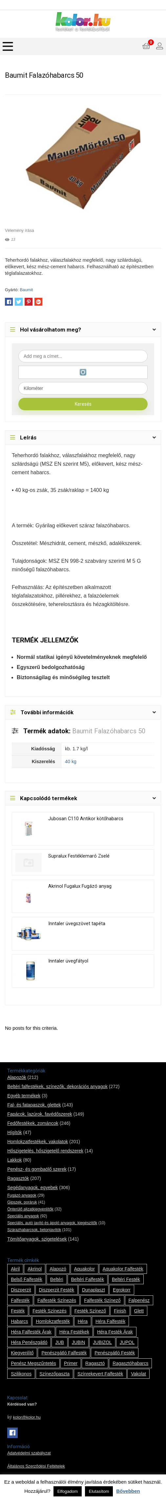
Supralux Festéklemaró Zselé (79, 856)
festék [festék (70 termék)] (18, 1310)
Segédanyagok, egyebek (32, 1187)
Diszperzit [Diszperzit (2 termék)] (21, 1289)
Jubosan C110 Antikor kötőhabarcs (85, 819)
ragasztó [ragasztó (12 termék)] (95, 1363)
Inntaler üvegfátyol (68, 961)
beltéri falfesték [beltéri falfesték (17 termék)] (87, 1279)
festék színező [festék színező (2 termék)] (90, 1310)
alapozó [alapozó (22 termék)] (58, 1268)
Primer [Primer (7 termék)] (70, 1363)
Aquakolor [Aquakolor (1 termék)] (84, 1268)
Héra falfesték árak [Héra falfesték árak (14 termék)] (31, 1331)
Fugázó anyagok (21, 1195)
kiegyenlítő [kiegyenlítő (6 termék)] (22, 1352)
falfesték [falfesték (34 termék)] (20, 1300)
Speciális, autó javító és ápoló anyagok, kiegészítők (52, 1223)
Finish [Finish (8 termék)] (120, 1310)
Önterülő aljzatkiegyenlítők (30, 1209)
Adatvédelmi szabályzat (29, 1453)
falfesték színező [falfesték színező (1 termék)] (102, 1300)
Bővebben (128, 1491)
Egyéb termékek (23, 1095)
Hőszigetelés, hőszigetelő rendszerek (45, 1150)
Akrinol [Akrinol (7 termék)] (35, 1268)
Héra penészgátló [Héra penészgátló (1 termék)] (29, 1342)
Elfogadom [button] (67, 1491)
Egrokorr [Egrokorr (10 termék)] (122, 1289)
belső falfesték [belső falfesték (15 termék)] (26, 1279)
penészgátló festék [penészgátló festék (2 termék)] (114, 1352)
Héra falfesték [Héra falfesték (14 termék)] (110, 1321)
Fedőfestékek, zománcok (32, 1123)
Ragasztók (18, 1178)
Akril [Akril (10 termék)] (15, 1268)
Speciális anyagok (23, 1216)
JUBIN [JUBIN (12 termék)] (78, 1342)
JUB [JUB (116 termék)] (59, 1342)
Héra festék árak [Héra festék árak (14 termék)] (115, 1331)
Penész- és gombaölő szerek (37, 1169)
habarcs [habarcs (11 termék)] (19, 1321)
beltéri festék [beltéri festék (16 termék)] (126, 1279)
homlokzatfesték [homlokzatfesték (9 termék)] (53, 1321)
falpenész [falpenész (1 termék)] (139, 1300)
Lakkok (14, 1160)
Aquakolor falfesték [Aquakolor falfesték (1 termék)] (123, 1268)
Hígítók (14, 1132)
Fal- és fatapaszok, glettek (34, 1104)
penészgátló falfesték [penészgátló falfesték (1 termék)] (64, 1352)
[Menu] (8, 46)
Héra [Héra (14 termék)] (83, 1321)
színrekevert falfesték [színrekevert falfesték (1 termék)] (100, 1373)
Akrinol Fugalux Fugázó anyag (80, 886)
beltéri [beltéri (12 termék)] (56, 1279)
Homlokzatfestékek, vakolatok (37, 1141)
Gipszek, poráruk (22, 1202)
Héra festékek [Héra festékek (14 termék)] (74, 1331)
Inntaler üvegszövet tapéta (76, 923)
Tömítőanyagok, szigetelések (37, 1239)
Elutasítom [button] (99, 1491)
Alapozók (16, 1077)
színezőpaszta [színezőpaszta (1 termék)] (54, 1373)
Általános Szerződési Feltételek (36, 1466)
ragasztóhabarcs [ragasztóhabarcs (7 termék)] (130, 1363)
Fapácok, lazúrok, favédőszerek (39, 1114)
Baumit (26, 289)
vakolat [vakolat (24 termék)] (138, 1373)
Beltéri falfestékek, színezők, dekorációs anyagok (57, 1086)
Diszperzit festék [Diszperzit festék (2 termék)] (56, 1289)
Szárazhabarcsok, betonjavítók (34, 1230)
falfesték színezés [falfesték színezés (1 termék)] (56, 1300)
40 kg (70, 761)
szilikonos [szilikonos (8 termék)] (21, 1373)
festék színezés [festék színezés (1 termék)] (49, 1310)
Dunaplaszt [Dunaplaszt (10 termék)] (93, 1289)
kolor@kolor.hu (27, 1417)
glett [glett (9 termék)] (139, 1310)
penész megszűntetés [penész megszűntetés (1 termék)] (33, 1363)
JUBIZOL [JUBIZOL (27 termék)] (102, 1342)
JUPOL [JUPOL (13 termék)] (127, 1342)
